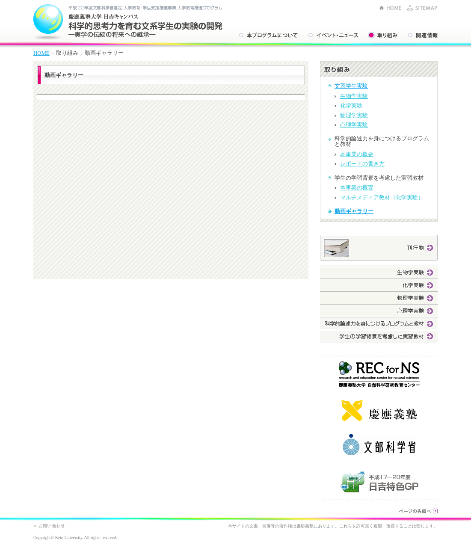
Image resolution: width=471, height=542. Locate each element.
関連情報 (422, 35)
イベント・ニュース (332, 35)
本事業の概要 (356, 154)
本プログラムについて (267, 35)
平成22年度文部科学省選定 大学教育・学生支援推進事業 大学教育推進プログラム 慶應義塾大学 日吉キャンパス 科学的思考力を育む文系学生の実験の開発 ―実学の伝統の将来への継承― (128, 21)
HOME (390, 8)
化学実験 (351, 106)
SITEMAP (422, 8)
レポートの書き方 (362, 164)
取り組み (382, 35)
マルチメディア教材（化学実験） (382, 198)
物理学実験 (354, 115)
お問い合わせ (49, 526)
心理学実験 (354, 125)
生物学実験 (354, 96)
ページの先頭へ (418, 511)
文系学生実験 (351, 86)
